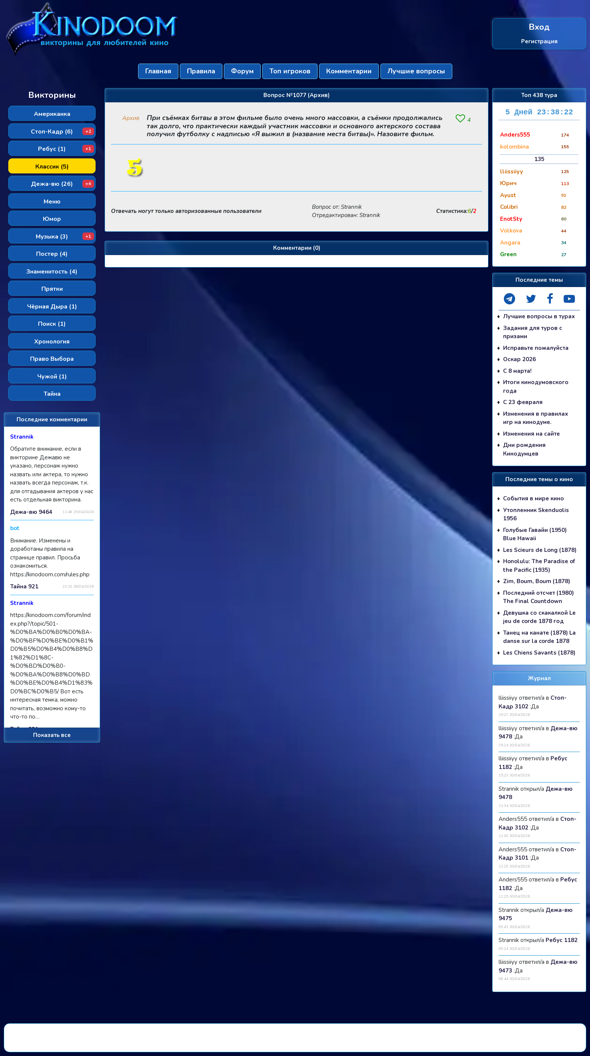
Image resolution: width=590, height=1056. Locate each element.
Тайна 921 (24, 586)
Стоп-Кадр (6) (62, 132)
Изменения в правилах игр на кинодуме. (535, 418)
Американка (52, 114)
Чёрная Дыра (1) (52, 306)
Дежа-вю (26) (62, 184)
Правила (201, 71)
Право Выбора (52, 359)
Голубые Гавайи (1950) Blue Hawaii (535, 534)
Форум (242, 71)
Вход (539, 27)
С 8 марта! (517, 371)
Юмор (52, 219)
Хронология (52, 341)
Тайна (52, 394)
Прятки (52, 289)
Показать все (52, 735)
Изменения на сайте (531, 434)
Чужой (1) (52, 376)
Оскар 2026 (519, 359)
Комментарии (349, 71)
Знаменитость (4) (52, 271)
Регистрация (539, 41)
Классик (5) (52, 167)
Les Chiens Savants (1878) (539, 652)
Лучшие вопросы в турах (539, 316)
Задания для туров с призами (532, 332)
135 (539, 159)
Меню (52, 202)
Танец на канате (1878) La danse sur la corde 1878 (539, 637)
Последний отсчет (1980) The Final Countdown (538, 597)
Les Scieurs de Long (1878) (539, 550)
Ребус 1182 (562, 940)
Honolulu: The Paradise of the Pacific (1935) (539, 566)
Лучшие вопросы (416, 71)
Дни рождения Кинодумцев (524, 449)
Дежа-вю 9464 (31, 512)
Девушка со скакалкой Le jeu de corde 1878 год (539, 617)
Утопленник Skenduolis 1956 (536, 514)
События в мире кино (533, 498)
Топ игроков (289, 71)
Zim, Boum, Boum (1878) (536, 581)
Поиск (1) (52, 324)
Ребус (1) (66, 149)
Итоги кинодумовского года (536, 386)
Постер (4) (52, 254)
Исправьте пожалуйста (536, 348)
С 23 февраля (523, 402)
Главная (158, 71)
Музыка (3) (65, 236)
